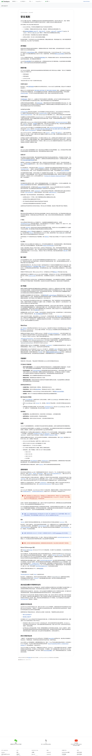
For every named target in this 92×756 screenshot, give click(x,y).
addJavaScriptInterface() (27, 338)
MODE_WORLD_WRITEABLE (40, 90)
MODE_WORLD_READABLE (52, 90)
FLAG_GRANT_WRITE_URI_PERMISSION (60, 128)
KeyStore (47, 408)
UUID (22, 164)
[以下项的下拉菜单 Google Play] (42, 1)
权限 (61, 117)
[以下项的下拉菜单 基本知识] (17, 1)
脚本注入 (55, 272)
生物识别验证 (42, 57)
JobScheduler (59, 533)
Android (3, 752)
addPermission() (53, 192)
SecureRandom (34, 460)
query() (48, 132)
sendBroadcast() (27, 491)
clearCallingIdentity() (34, 564)
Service (31, 232)
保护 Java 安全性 (26, 614)
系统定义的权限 (24, 184)
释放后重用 (35, 266)
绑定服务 (41, 568)
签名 (25, 125)
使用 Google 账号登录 (59, 53)
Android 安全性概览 (48, 650)
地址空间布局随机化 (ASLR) (31, 31)
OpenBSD (59, 31)
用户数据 (28, 164)
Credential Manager (31, 52)
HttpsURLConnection (25, 223)
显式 (44, 495)
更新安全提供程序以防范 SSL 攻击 (54, 352)
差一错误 (42, 266)
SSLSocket (28, 227)
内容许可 (29, 657)
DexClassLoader (24, 599)
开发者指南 (64, 754)
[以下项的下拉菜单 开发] (32, 1)
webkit (55, 349)
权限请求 (37, 310)
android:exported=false (26, 114)
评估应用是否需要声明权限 (28, 160)
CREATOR (48, 403)
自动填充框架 (28, 61)
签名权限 (35, 123)
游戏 (17, 752)
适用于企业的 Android (5, 754)
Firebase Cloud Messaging (48, 245)
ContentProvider (43, 113)
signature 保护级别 (65, 170)
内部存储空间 (31, 86)
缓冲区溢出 (28, 266)
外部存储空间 (24, 99)
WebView (47, 236)
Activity (60, 555)
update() (53, 132)
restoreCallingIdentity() (41, 566)
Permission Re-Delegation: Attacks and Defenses (54, 176)
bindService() (34, 498)
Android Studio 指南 (65, 752)
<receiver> (36, 578)
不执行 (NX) (41, 31)
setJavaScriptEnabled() (53, 333)
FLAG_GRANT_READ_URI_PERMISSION (42, 128)
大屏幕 (33, 752)
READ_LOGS (59, 316)
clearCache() (49, 345)
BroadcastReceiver (56, 473)
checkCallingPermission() (63, 537)
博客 (47, 1)
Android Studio (86, 1)
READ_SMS (65, 250)
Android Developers (24, 12)
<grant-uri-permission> (30, 130)
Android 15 (49, 752)
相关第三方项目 (26, 616)
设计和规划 (22, 1)
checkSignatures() (48, 406)
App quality (4, 5)
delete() (59, 132)
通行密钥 (45, 295)
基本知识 (14, 1)
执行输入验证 (39, 103)
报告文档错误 (79, 754)
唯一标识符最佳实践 (38, 313)
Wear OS (33, 754)
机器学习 (18, 754)
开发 (30, 1)
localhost (29, 231)
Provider (40, 352)
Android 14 (49, 754)
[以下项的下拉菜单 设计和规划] (26, 1)
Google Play (38, 1)
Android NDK (51, 638)
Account (37, 403)
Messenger (40, 473)
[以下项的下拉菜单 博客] (50, 1)
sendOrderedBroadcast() (38, 491)
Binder (34, 473)
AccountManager (29, 399)
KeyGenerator (45, 460)
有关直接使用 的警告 (50, 435)
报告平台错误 (79, 752)
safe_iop (53, 31)
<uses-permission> (65, 527)
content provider (24, 93)
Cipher (61, 437)
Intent (28, 128)
